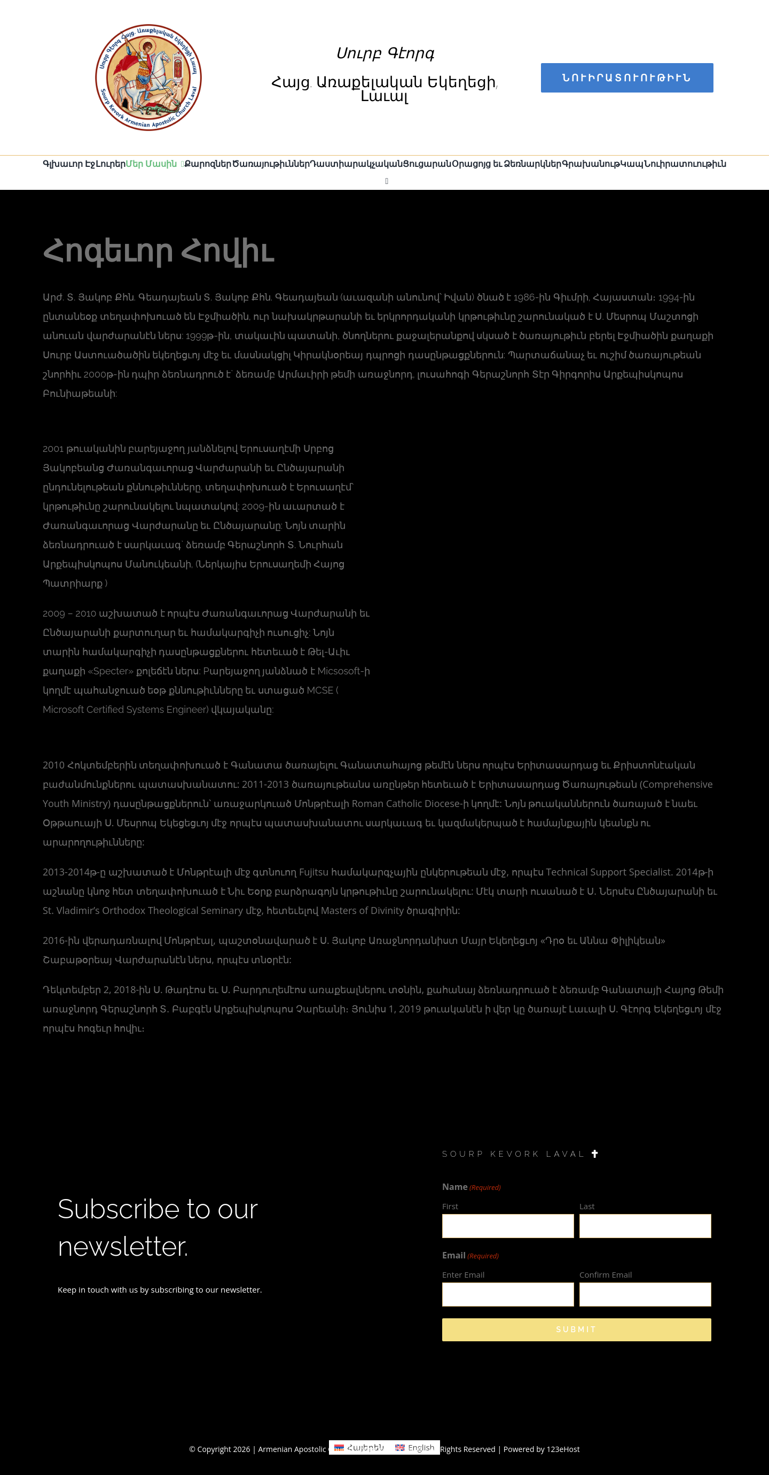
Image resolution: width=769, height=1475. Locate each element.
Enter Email (463, 1274)
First (450, 1206)
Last (587, 1206)
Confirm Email (605, 1274)
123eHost (562, 1449)
